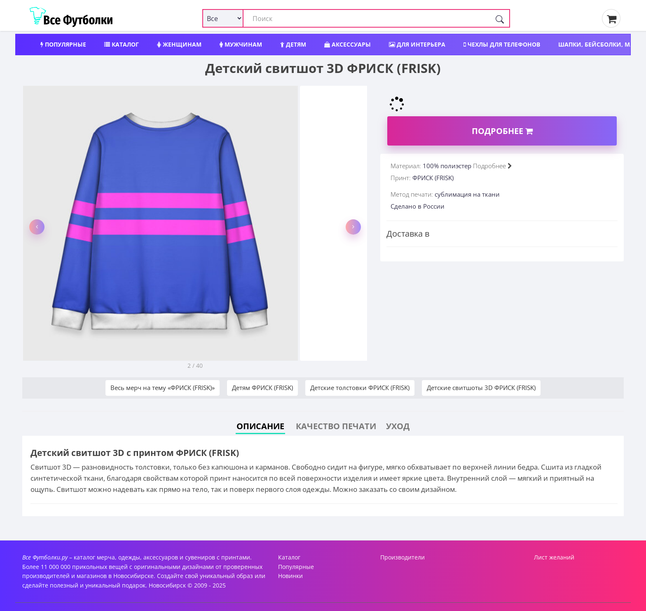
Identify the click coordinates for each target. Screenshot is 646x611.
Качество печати (336, 426)
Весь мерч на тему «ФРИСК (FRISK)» (162, 387)
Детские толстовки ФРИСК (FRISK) (360, 387)
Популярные (63, 44)
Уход (398, 426)
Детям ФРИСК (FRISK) (262, 387)
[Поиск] (499, 18)
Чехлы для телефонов (501, 44)
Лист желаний (554, 557)
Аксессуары (347, 44)
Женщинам (179, 44)
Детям (293, 44)
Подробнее (502, 130)
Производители (402, 557)
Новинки (290, 576)
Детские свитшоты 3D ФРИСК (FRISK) (481, 387)
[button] (36, 227)
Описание (260, 426)
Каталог (121, 44)
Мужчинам (241, 44)
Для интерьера (417, 44)
